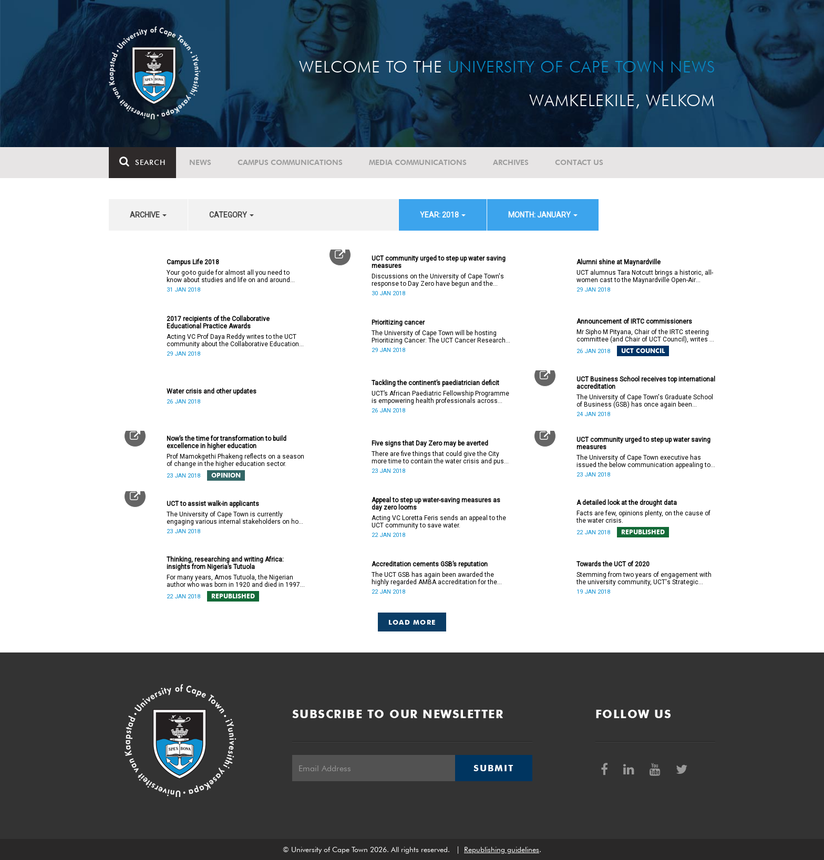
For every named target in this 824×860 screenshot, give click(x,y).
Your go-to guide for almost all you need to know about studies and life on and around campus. (228, 276)
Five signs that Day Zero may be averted (430, 443)
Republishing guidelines (501, 849)
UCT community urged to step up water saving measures (439, 262)
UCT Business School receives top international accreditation (645, 383)
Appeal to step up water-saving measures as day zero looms (436, 503)
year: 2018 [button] (443, 215)
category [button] (231, 215)
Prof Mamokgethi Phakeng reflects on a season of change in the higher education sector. (235, 460)
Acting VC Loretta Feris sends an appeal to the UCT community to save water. (439, 521)
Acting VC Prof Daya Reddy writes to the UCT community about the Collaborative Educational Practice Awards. (235, 340)
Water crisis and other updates (211, 391)
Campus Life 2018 (193, 262)
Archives (511, 162)
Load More (412, 622)
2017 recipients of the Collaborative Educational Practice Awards (218, 322)
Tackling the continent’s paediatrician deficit (435, 383)
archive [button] (148, 215)
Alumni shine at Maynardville (618, 262)
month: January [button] (543, 215)
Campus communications (290, 162)
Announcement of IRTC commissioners (634, 321)
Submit (493, 768)
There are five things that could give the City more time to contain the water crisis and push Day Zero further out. (440, 457)
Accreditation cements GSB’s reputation (430, 564)
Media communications (418, 162)
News (200, 162)
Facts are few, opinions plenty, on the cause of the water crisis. (643, 517)
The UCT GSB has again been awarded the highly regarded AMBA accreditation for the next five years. (434, 578)
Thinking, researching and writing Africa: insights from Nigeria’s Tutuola (225, 563)
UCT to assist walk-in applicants (213, 503)
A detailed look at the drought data (626, 502)
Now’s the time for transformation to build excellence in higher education (226, 442)
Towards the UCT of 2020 (613, 564)
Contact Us (579, 162)
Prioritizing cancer (398, 322)
